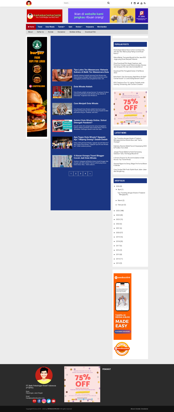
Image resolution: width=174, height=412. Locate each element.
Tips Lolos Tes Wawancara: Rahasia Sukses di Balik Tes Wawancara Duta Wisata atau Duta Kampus (91, 72)
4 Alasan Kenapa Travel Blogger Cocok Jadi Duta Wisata (89, 157)
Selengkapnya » (57, 150)
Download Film (90, 32)
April (119, 189)
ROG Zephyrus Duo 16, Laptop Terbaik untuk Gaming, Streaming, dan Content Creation (129, 83)
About (30, 32)
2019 (118, 237)
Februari (121, 205)
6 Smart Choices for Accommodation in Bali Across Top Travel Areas (129, 158)
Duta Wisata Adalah (83, 86)
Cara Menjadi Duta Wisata (86, 103)
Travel (40, 27)
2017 (118, 246)
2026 (118, 186)
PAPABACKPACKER (53, 409)
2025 (118, 211)
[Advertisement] (80, 51)
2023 (118, 219)
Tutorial (61, 27)
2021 (118, 228)
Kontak (50, 32)
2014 (118, 259)
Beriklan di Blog (75, 32)
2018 (118, 241)
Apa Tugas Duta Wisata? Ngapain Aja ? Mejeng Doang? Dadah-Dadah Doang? (91, 139)
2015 (118, 254)
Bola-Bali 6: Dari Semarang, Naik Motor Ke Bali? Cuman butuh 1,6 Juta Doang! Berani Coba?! (130, 77)
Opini (70, 27)
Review (79, 27)
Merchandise (102, 27)
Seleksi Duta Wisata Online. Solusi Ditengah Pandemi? (90, 121)
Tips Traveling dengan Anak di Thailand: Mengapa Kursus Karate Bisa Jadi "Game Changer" (128, 140)
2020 (118, 232)
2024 (118, 215)
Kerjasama (90, 27)
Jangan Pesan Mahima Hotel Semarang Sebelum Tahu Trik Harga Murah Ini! (128, 153)
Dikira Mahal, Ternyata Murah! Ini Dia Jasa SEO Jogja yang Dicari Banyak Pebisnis (130, 58)
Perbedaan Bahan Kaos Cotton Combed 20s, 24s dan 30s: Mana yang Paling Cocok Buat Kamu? (129, 51)
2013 (118, 263)
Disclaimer (61, 32)
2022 (118, 224)
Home (31, 27)
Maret (120, 200)
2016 (118, 250)
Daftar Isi (40, 32)
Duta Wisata (50, 27)
